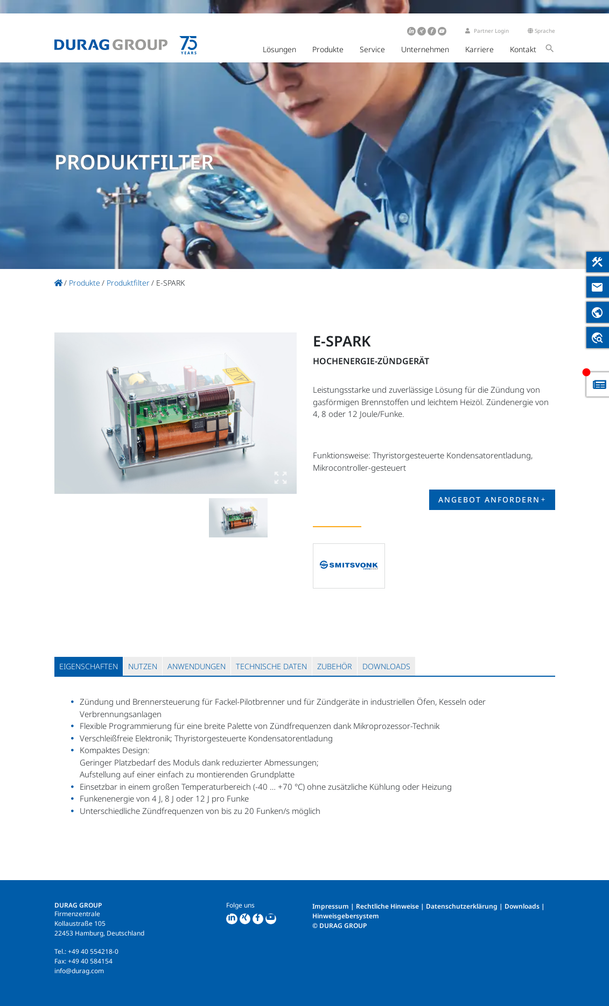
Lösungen (279, 49)
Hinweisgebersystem (345, 915)
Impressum (330, 906)
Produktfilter (128, 283)
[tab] (88, 666)
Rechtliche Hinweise (387, 906)
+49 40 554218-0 (93, 951)
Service (372, 49)
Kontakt (523, 49)
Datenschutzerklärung (462, 906)
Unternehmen (425, 49)
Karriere (479, 49)
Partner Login (487, 30)
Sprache (541, 30)
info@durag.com (79, 970)
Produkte (328, 49)
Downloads (522, 906)
